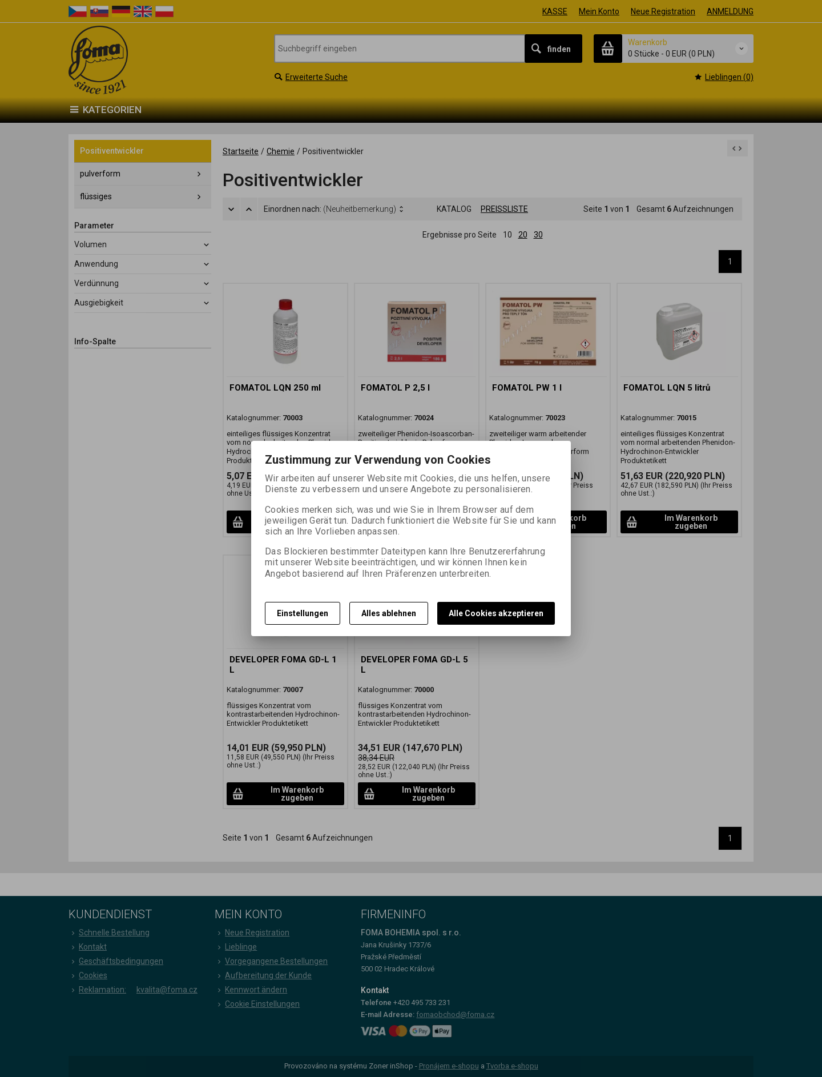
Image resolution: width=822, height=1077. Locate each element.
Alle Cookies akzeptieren (496, 613)
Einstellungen (302, 613)
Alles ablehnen (388, 613)
